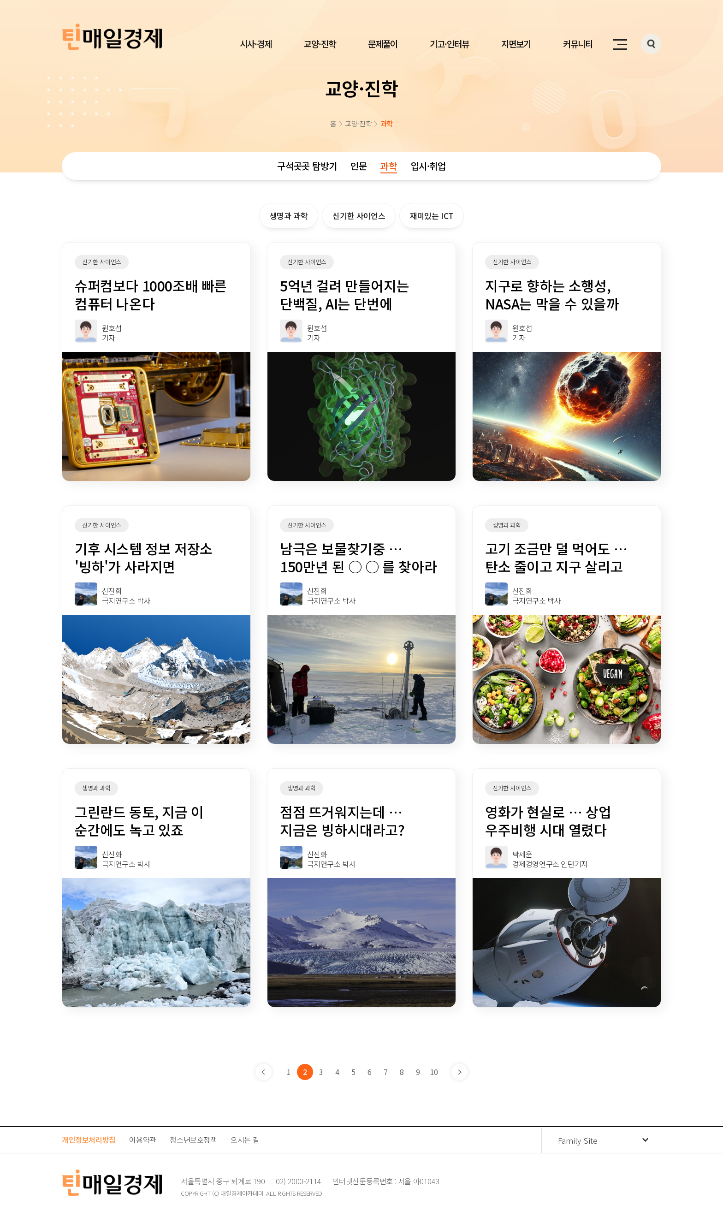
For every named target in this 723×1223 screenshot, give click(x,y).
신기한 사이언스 (358, 215)
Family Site (578, 1140)
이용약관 (142, 1139)
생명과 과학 (289, 215)
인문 (358, 165)
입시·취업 (428, 165)
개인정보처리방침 (89, 1139)
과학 (388, 165)
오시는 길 (245, 1139)
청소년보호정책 (193, 1139)
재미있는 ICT (431, 215)
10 (434, 1071)
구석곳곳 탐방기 (307, 165)
